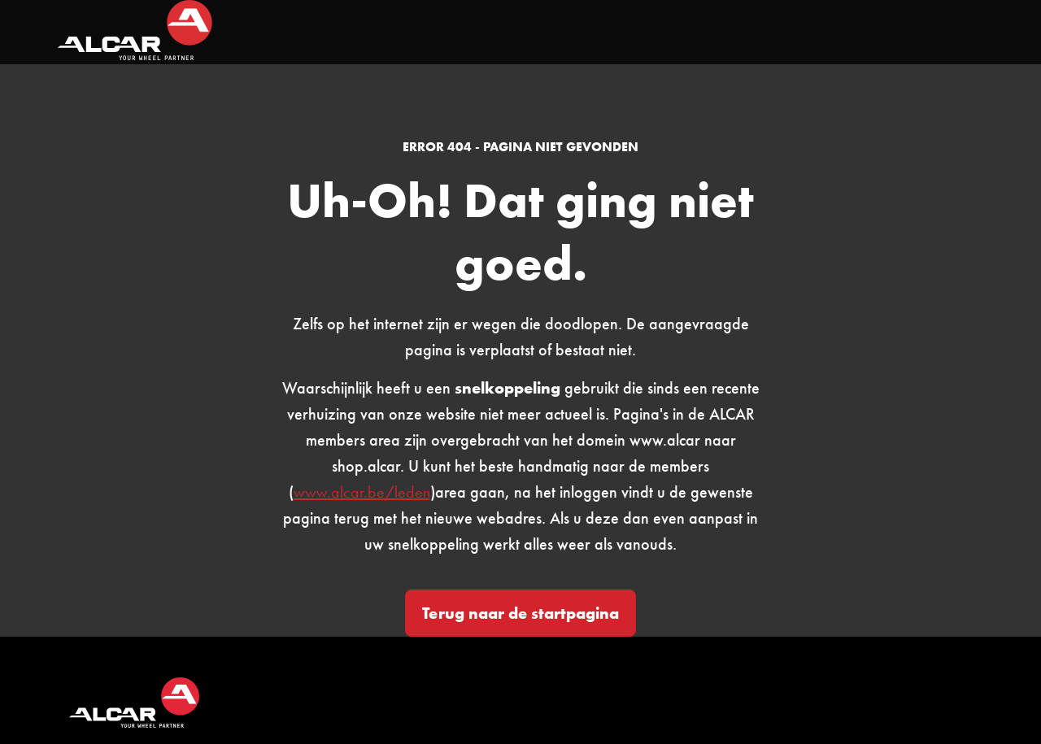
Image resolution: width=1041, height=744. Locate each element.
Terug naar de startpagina (520, 613)
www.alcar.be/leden (362, 492)
